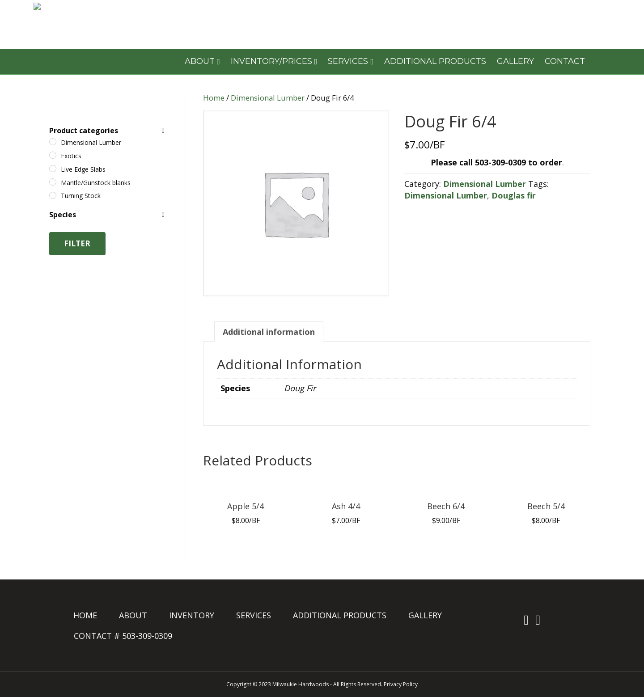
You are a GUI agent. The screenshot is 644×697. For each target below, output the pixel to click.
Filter (77, 243)
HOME (85, 615)
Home (214, 98)
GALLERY (515, 61)
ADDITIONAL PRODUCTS (435, 61)
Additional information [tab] (269, 331)
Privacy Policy (401, 684)
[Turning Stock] (52, 195)
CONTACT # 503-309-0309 (123, 635)
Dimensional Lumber (268, 98)
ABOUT (200, 61)
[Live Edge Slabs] (52, 168)
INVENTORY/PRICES (271, 61)
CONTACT (565, 61)
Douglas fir (513, 195)
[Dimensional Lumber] (52, 141)
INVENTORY (191, 615)
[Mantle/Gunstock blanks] (52, 182)
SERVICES (348, 61)
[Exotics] (52, 155)
